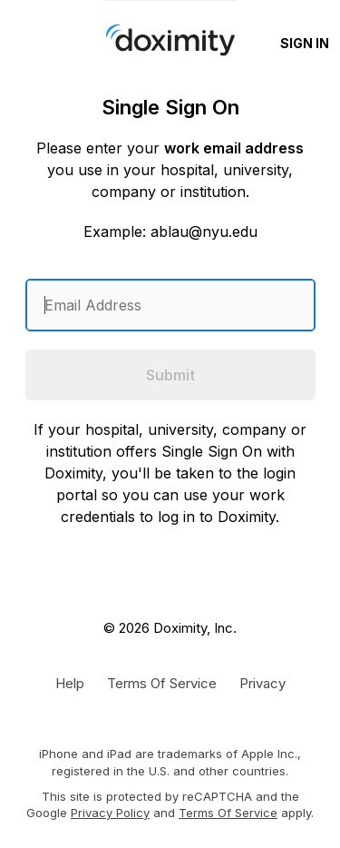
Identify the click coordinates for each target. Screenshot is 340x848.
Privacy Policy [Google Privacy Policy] (110, 812)
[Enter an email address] (170, 305)
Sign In (304, 43)
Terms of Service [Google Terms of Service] (228, 812)
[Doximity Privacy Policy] (262, 683)
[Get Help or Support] (69, 683)
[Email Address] (170, 305)
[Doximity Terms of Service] (162, 683)
